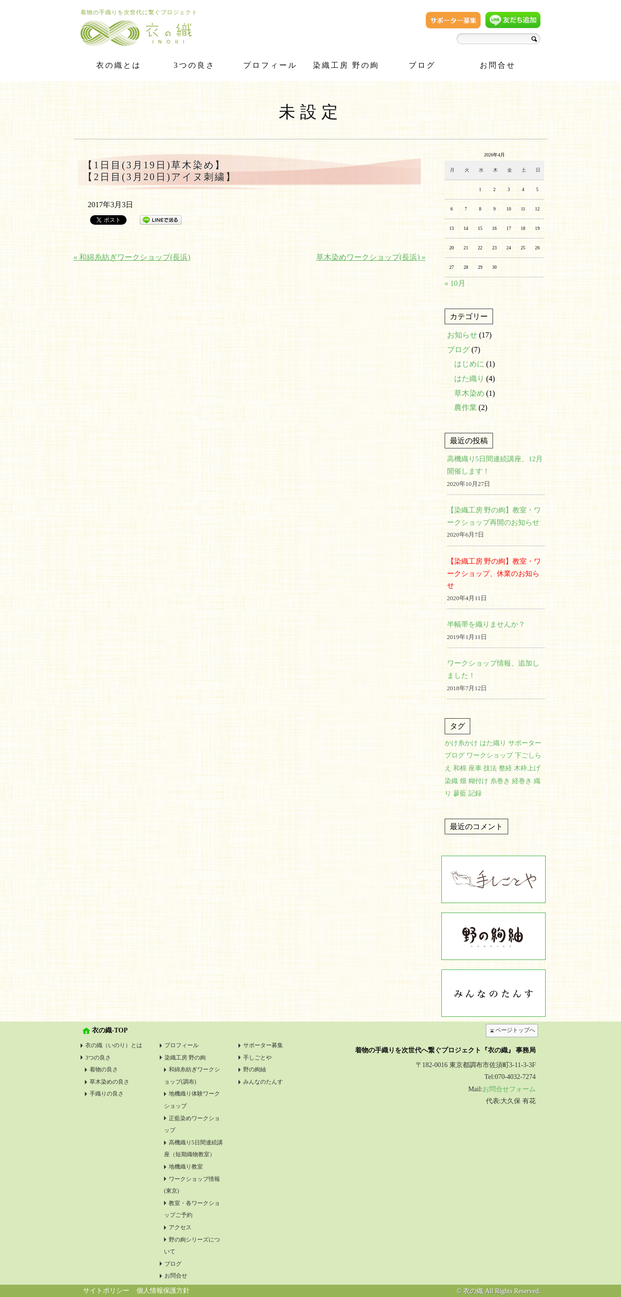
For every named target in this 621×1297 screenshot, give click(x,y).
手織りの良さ (107, 1093)
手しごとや (257, 1057)
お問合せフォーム (509, 1089)
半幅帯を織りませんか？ (486, 624)
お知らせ (462, 335)
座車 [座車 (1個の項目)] (475, 768)
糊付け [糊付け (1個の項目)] (478, 781)
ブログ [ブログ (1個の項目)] (455, 755)
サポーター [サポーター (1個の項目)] (524, 743)
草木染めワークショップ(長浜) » (371, 257)
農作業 (465, 407)
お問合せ (498, 65)
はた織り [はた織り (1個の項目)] (493, 743)
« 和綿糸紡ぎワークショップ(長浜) (132, 257)
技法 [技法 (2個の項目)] (490, 768)
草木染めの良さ (109, 1081)
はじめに (469, 364)
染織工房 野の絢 (346, 65)
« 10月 (455, 283)
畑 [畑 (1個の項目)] (463, 781)
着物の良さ (104, 1069)
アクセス (180, 1227)
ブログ (422, 65)
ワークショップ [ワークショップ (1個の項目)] (489, 755)
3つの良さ (194, 65)
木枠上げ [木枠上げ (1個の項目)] (527, 768)
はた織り (469, 378)
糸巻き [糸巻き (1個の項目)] (500, 781)
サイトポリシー (106, 1290)
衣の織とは (118, 65)
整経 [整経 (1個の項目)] (505, 768)
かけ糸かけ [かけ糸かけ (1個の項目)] (461, 743)
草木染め (469, 393)
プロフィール (270, 65)
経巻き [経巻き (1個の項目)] (522, 781)
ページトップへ (515, 1030)
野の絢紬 (254, 1069)
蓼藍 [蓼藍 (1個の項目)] (459, 793)
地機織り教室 (186, 1166)
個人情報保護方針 (163, 1290)
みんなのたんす (263, 1081)
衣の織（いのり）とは (113, 1045)
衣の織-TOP (110, 1030)
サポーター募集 (263, 1045)
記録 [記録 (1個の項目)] (475, 793)
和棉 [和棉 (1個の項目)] (459, 768)
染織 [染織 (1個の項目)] (451, 781)
